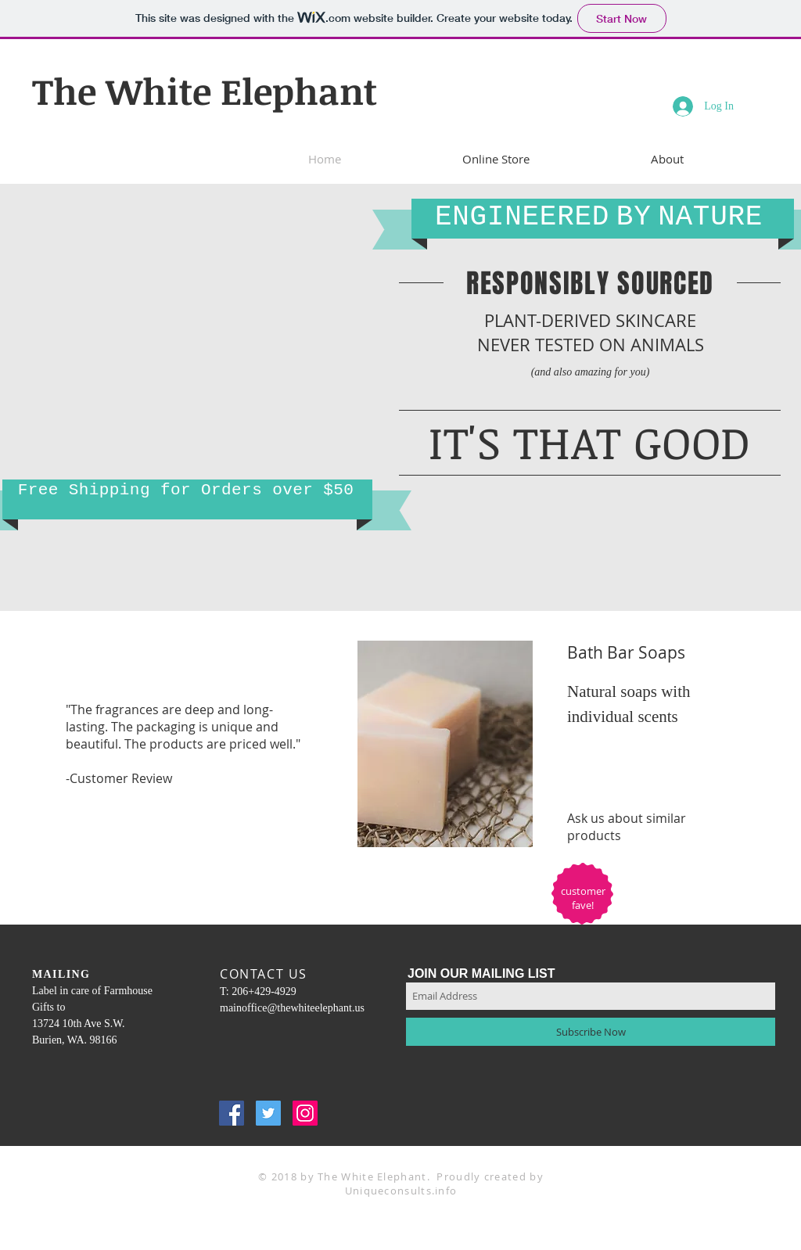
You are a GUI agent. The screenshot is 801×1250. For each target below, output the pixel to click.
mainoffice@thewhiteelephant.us (292, 1008)
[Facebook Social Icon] (231, 1113)
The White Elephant (204, 90)
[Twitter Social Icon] (268, 1113)
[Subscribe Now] (590, 1032)
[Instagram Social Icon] (305, 1113)
